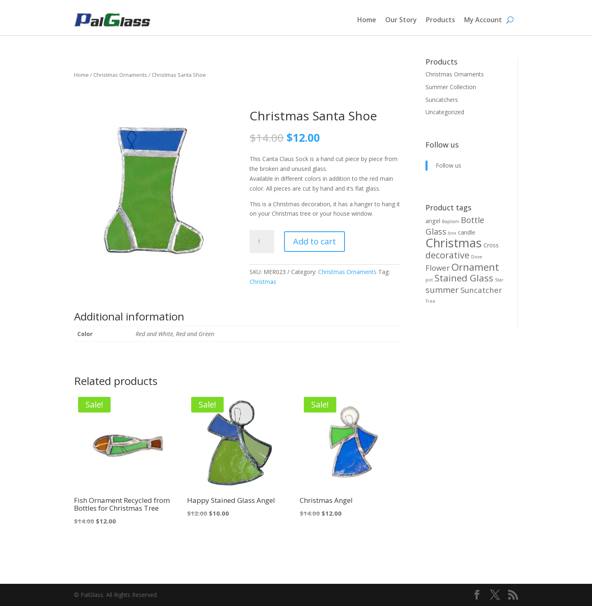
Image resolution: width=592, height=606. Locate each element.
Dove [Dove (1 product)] (476, 257)
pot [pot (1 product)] (429, 280)
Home (366, 19)
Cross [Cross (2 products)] (491, 245)
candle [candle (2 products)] (466, 232)
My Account (483, 19)
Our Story (401, 19)
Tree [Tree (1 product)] (430, 301)
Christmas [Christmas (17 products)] (454, 243)
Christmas (263, 282)
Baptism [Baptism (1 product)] (450, 221)
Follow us (442, 145)
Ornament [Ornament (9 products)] (475, 267)
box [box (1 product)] (452, 233)
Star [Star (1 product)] (499, 280)
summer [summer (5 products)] (442, 289)
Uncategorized (445, 112)
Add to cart (314, 241)
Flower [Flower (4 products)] (438, 268)
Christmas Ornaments (120, 74)
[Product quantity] (262, 241)
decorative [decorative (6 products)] (447, 255)
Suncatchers (442, 100)
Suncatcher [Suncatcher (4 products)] (481, 290)
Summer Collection (451, 87)
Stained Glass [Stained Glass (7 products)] (464, 278)
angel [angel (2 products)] (433, 221)
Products (440, 19)
